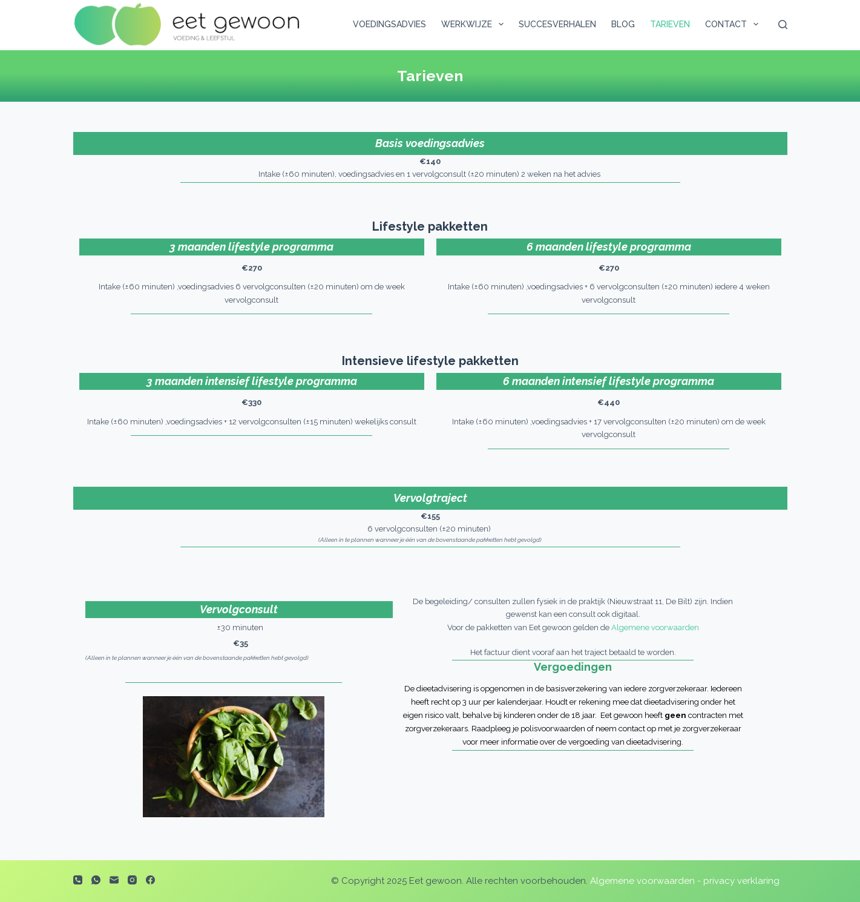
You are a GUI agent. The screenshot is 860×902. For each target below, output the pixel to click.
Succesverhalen (557, 24)
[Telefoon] (77, 879)
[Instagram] (132, 879)
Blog (623, 24)
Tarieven (670, 24)
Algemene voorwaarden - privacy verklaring (685, 880)
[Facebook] (150, 879)
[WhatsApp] (95, 879)
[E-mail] (114, 879)
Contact (734, 24)
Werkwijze (474, 24)
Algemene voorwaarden (655, 627)
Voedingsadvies (389, 24)
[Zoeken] (782, 24)
